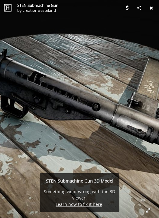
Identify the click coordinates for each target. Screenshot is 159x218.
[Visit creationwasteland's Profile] (8, 8)
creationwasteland (39, 10)
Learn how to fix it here (79, 204)
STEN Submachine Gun (37, 5)
